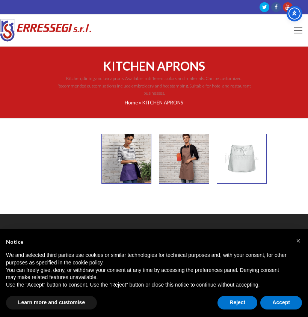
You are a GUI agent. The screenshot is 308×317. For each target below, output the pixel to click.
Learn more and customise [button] (51, 302)
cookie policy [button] (87, 263)
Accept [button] (281, 302)
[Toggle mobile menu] (298, 30)
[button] (298, 241)
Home (131, 103)
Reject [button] (237, 302)
